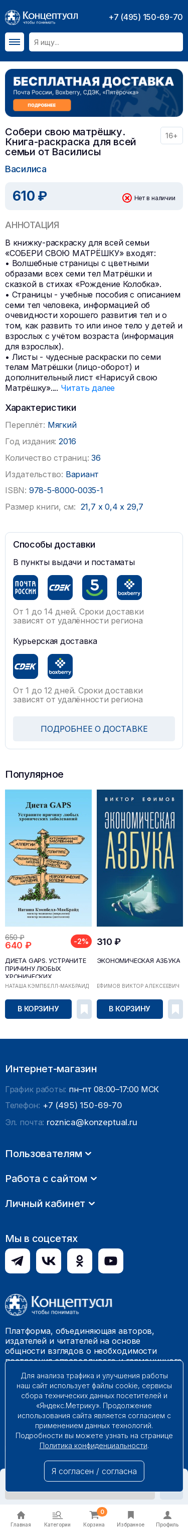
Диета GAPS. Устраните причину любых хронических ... (44, 966)
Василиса (25, 168)
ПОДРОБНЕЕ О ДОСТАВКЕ (94, 728)
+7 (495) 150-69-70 (145, 17)
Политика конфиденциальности (93, 1445)
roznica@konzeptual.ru (90, 1265)
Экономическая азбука (137, 959)
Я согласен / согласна (94, 1471)
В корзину (39, 1008)
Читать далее (87, 387)
